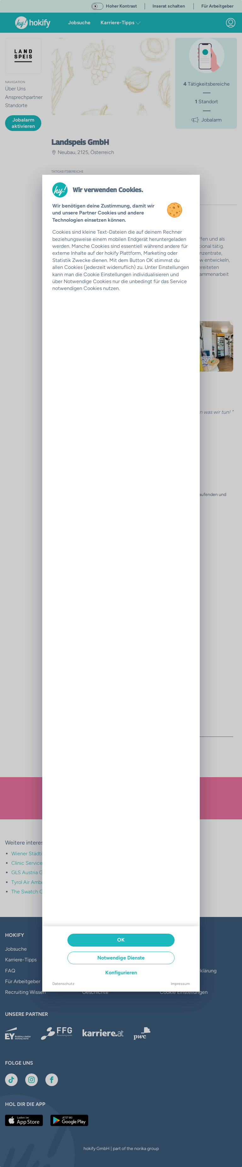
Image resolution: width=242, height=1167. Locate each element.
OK (121, 940)
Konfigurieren (121, 973)
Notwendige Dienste (121, 958)
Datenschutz (63, 984)
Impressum (180, 984)
